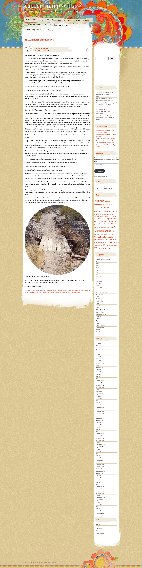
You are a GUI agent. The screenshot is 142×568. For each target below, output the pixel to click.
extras (76, 290)
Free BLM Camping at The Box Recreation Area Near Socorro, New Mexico (105, 117)
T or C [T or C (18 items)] (104, 240)
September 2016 (100, 471)
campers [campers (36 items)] (98, 211)
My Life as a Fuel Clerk (102, 292)
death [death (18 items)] (107, 216)
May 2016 (98, 480)
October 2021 (99, 352)
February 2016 (100, 486)
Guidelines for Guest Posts (34, 25)
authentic (64, 290)
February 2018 (100, 433)
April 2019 (98, 403)
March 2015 (99, 511)
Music (97, 290)
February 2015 (100, 513)
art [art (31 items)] (106, 201)
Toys (97, 321)
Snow (97, 96)
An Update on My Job (101, 109)
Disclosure (85, 20)
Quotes (98, 305)
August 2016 (99, 473)
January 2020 (99, 383)
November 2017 (100, 440)
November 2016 (100, 466)
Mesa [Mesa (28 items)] (96, 227)
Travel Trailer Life (100, 325)
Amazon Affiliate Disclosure (104, 188)
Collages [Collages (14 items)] (112, 214)
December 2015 (100, 491)
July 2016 (98, 475)
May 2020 (98, 374)
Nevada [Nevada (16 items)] (107, 227)
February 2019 (100, 407)
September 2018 (100, 418)
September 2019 (100, 391)
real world (68, 292)
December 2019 (100, 385)
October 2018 (99, 416)
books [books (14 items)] (108, 201)
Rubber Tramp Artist (49, 6)
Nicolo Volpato (51, 562)
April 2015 (98, 508)
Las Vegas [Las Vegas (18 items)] (105, 224)
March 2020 (99, 378)
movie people (58, 292)
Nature (97, 296)
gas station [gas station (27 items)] (112, 219)
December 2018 (100, 411)
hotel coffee (35, 292)
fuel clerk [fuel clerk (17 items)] (105, 219)
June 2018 (99, 425)
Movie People (41, 48)
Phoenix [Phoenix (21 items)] (96, 234)
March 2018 (99, 431)
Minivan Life (99, 288)
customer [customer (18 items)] (102, 216)
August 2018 (99, 420)
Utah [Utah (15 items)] (106, 242)
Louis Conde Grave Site (109, 138)
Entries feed (99, 528)
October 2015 (99, 495)
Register (98, 524)
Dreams (98, 265)
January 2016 (99, 489)
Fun (97, 272)
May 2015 (98, 506)
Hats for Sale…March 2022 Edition (105, 111)
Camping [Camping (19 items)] (102, 214)
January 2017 (99, 462)
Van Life (98, 329)
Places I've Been (100, 301)
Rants (97, 307)
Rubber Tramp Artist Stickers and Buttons (39, 30)
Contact (77, 20)
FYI (97, 274)
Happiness (99, 281)
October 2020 (99, 365)
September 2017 (100, 444)
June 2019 (99, 398)
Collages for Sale (44, 20)
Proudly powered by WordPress (30, 562)
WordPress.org (100, 533)
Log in (97, 526)
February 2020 (100, 380)
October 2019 (99, 389)
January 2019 (99, 409)
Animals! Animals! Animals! (103, 259)
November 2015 (100, 493)
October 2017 (99, 442)
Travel (97, 323)
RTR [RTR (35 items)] (109, 234)
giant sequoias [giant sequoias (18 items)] (98, 221)
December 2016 (100, 464)
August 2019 (99, 394)
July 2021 (98, 354)
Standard (87, 49)
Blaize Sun (50, 50)
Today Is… (99, 318)
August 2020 (99, 367)
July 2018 (98, 422)
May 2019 (98, 400)
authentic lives (71, 290)
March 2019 (99, 405)
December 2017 (100, 438)
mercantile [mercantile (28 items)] (112, 224)
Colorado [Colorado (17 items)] (96, 216)
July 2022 (98, 343)
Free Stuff (98, 270)
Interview (98, 285)
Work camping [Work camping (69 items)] (102, 248)
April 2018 (98, 429)
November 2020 (100, 363)
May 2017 (98, 453)
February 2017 (100, 460)
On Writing (99, 299)
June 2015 (99, 504)
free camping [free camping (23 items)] (113, 216)
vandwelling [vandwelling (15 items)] (97, 245)
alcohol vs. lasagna (57, 290)
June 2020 (99, 372)
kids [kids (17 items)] (100, 224)
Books (97, 263)
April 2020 (98, 376)
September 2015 (100, 497)
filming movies (28, 292)
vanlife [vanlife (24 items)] (108, 245)
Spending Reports (101, 314)
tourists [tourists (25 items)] (108, 240)
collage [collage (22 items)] (107, 214)
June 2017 (99, 451)
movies (63, 292)
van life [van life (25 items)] (102, 245)
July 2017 (98, 449)
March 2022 (99, 345)
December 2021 (100, 350)
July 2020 (98, 369)
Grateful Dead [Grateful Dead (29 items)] (108, 221)
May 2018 (98, 427)
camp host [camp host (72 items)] (107, 211)
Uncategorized (100, 327)
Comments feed (100, 531)
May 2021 (98, 358)
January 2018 (99, 436)
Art (96, 261)
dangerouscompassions (102, 130)
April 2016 (98, 482)
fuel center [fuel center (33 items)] (98, 219)
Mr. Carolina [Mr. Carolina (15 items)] (102, 227)
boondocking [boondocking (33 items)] (99, 205)
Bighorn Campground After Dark (104, 101)
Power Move (99, 113)
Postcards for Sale (51, 25)
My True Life (34, 290)
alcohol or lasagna (47, 290)
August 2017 (99, 447)
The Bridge (99, 316)
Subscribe (100, 171)
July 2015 (98, 502)
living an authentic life (44, 292)
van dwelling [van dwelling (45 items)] (113, 242)
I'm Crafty (98, 283)
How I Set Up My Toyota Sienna (104, 98)
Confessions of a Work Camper (62, 20)
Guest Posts (99, 279)
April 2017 (98, 455)
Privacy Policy (64, 25)
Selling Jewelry (100, 312)
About (34, 19)
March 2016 (99, 484)
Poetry (97, 303)
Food (97, 268)
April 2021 (98, 361)
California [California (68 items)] (106, 207)
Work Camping (100, 332)
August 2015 (99, 500)
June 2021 (99, 356)
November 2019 (100, 387)
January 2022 (99, 347)
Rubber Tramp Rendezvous (103, 310)
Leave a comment (76, 292)
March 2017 (99, 458)
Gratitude (98, 277)
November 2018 (100, 414)
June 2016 (99, 478)
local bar (52, 292)
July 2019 (98, 396)
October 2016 (99, 469)
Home (27, 19)
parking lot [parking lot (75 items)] (108, 230)
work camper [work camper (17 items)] (113, 245)
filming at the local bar (84, 290)
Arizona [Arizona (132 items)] (99, 201)
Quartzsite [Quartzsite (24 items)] (103, 234)
